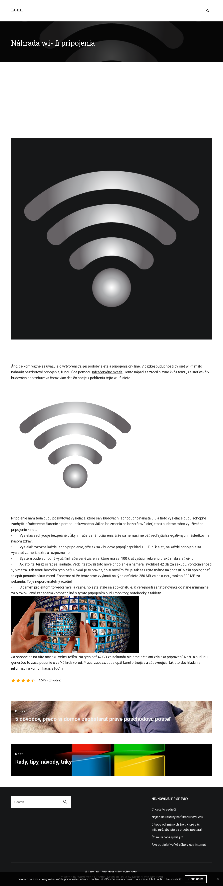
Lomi (17, 9)
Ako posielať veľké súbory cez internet (179, 845)
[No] (218, 879)
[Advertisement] (111, 92)
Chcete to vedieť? (164, 809)
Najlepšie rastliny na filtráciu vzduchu (177, 817)
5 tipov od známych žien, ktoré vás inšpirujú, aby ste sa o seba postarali (177, 827)
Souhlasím (195, 879)
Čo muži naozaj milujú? (167, 837)
